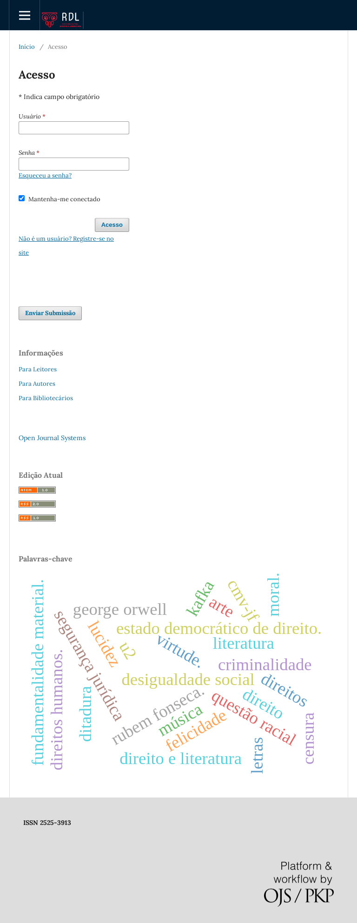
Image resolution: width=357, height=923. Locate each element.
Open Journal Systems (52, 438)
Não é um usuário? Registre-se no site (66, 246)
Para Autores (37, 384)
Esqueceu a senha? (45, 175)
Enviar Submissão (50, 313)
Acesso (112, 224)
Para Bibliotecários (46, 398)
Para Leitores (38, 369)
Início (27, 47)
